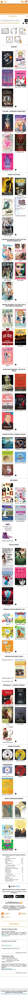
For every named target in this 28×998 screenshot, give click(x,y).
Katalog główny (13, 16)
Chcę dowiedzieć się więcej (7, 993)
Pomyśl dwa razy (8, 872)
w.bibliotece (13, 907)
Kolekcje (17, 23)
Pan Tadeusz (7, 877)
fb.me (15, 969)
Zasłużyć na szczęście (9, 878)
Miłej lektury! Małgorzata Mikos (9, 929)
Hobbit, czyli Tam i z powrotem (10, 858)
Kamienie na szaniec (8, 863)
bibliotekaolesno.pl (6, 935)
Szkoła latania (7, 859)
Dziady (6, 862)
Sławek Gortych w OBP (7, 956)
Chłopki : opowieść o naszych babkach (11, 868)
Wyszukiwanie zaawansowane (7, 23)
